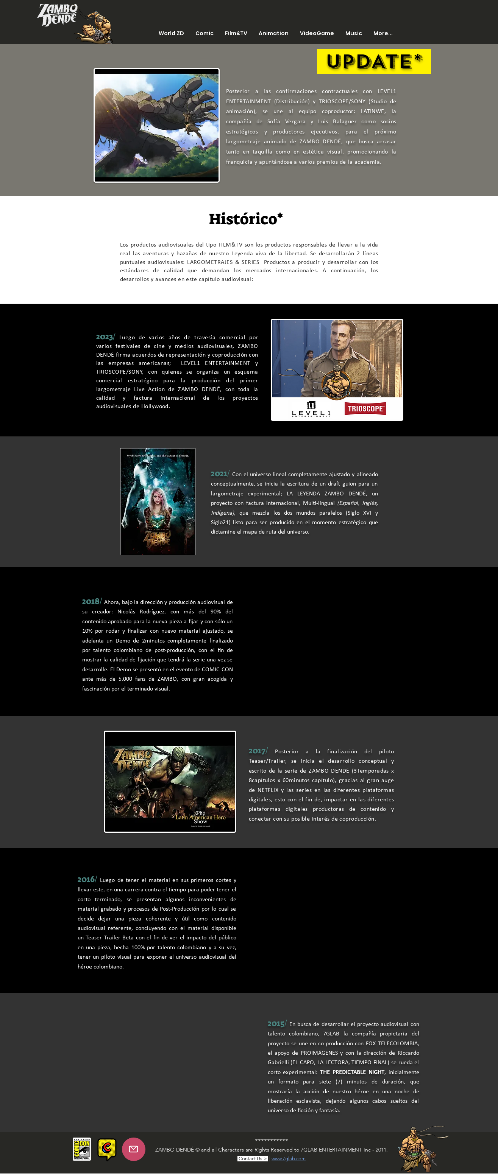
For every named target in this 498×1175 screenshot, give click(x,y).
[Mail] (133, 1149)
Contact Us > (253, 1158)
